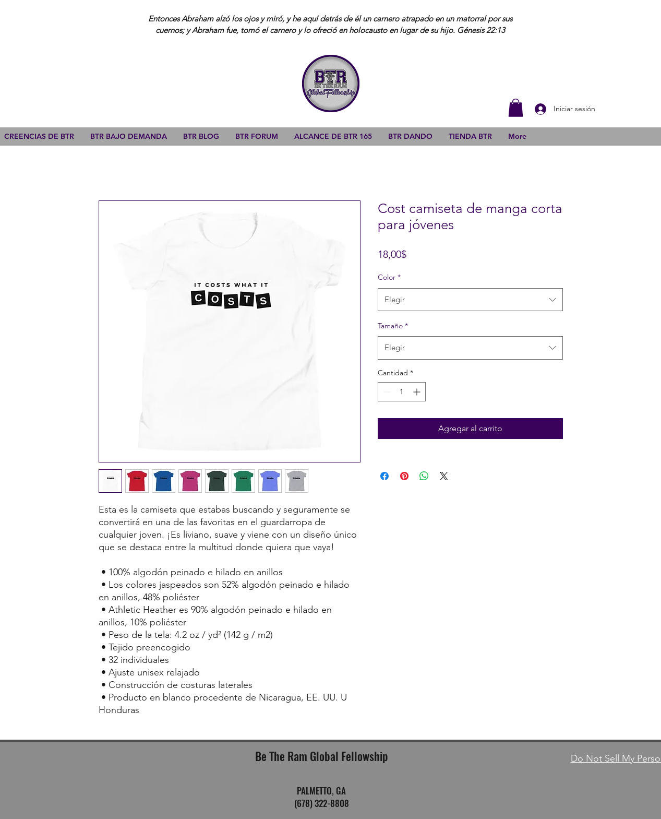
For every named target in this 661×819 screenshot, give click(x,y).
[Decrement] (385, 392)
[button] (515, 108)
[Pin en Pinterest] (404, 476)
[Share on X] (444, 476)
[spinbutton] (401, 392)
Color (389, 277)
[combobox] (470, 299)
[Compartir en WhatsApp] (424, 476)
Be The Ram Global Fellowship (321, 755)
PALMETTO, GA (321, 790)
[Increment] (417, 392)
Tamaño (393, 325)
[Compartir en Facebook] (384, 476)
